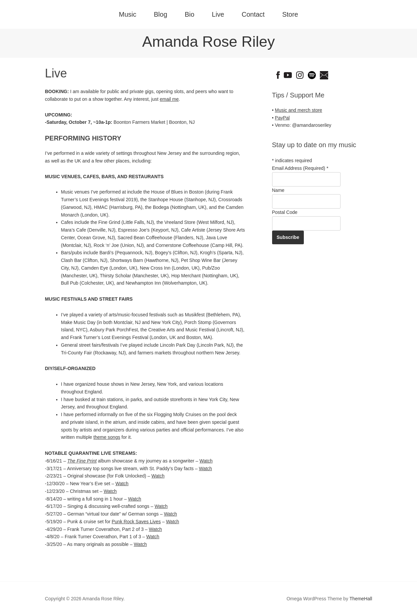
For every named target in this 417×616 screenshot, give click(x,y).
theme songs (106, 437)
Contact (253, 14)
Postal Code (284, 212)
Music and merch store (298, 110)
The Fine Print (81, 461)
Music (127, 14)
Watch (206, 461)
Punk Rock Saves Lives (136, 521)
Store (290, 14)
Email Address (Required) (300, 168)
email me (169, 99)
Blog (160, 14)
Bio (189, 14)
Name (278, 190)
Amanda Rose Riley (208, 41)
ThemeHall (361, 598)
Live (218, 14)
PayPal (282, 117)
